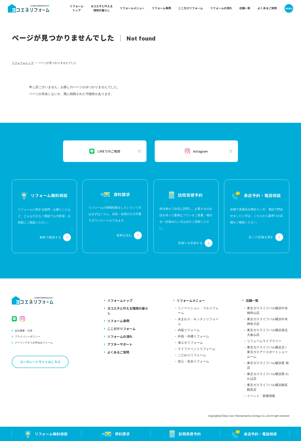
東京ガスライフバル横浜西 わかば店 (267, 376)
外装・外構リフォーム (193, 336)
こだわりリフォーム (192, 355)
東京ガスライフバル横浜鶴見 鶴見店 (267, 387)
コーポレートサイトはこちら (40, 361)
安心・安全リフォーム (193, 361)
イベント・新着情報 (261, 396)
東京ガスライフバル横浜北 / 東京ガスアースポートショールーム (267, 352)
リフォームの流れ (119, 336)
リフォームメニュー (191, 300)
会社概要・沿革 (24, 330)
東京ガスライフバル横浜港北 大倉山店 (267, 332)
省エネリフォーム (190, 342)
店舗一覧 (252, 300)
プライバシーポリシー (27, 336)
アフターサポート (119, 344)
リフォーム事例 (118, 320)
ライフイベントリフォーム (196, 349)
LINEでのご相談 (115, 151)
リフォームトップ (23, 62)
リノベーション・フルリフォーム (198, 310)
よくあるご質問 (118, 352)
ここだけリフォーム (121, 328)
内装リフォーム (189, 330)
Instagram (208, 151)
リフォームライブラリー (264, 341)
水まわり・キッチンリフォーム (198, 321)
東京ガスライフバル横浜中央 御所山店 (267, 310)
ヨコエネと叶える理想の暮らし (127, 310)
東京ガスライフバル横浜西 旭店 (267, 365)
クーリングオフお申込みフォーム (34, 342)
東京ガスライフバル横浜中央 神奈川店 (267, 321)
